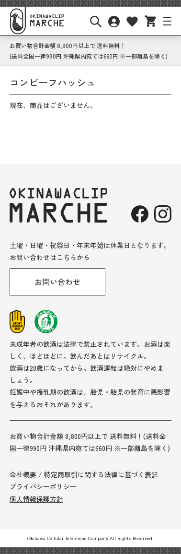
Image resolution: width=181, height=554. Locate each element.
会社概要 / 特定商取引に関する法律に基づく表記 (84, 474)
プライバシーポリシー (43, 486)
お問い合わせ (57, 281)
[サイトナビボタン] (167, 21)
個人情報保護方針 (36, 499)
